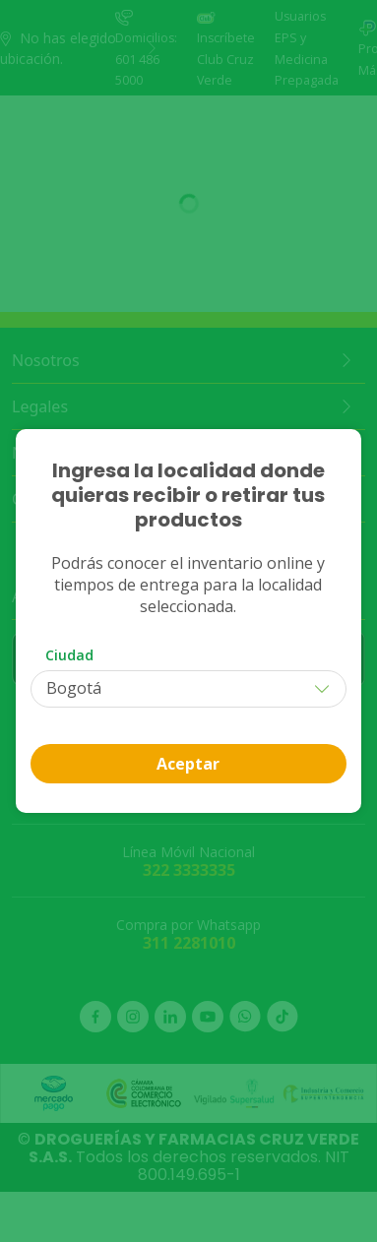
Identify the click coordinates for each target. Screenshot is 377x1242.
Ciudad (69, 655)
